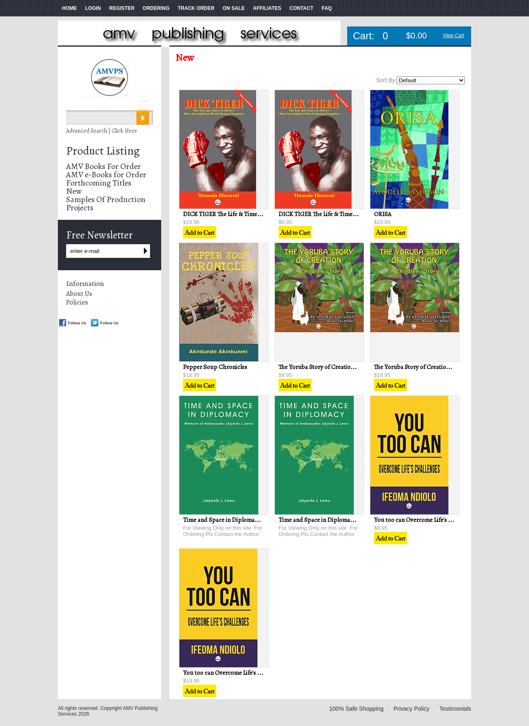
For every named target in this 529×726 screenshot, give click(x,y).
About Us (79, 293)
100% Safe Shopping (356, 708)
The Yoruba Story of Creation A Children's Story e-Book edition (360, 367)
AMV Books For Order (103, 166)
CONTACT (301, 8)
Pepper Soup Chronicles (215, 367)
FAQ (327, 8)
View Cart (454, 35)
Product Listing (103, 151)
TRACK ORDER (196, 8)
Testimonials (455, 708)
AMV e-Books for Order (106, 174)
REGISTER (121, 8)
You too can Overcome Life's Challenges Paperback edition (259, 673)
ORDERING (156, 8)
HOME (69, 8)
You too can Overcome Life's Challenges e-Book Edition (445, 520)
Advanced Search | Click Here (101, 131)
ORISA (382, 214)
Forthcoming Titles (98, 182)
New (74, 191)
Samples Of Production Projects (105, 203)
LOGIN (93, 8)
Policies (77, 302)
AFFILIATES (267, 8)
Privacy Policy (411, 708)
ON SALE (234, 8)
